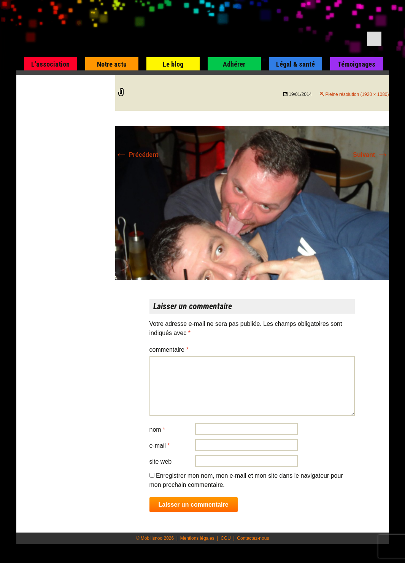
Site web (160, 461)
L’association (50, 64)
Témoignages (356, 64)
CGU (226, 538)
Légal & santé (295, 64)
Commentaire (169, 349)
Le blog (173, 64)
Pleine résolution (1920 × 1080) (357, 94)
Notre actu (112, 64)
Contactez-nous (253, 538)
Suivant (371, 155)
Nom (157, 429)
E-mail (159, 445)
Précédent (137, 155)
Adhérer (234, 64)
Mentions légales (197, 538)
